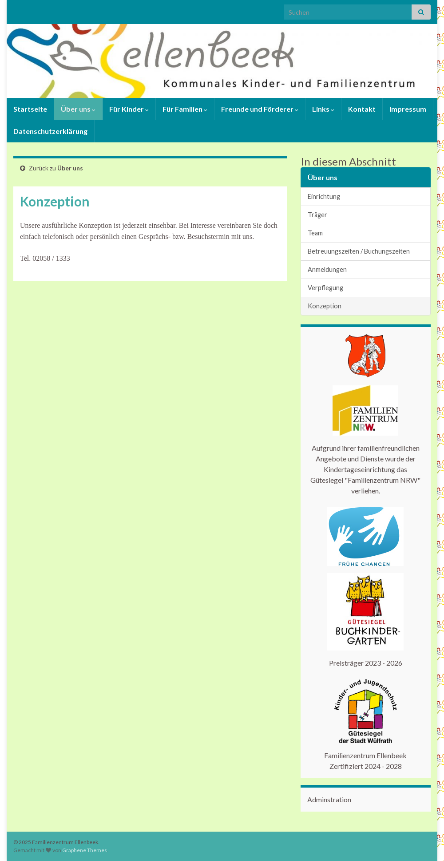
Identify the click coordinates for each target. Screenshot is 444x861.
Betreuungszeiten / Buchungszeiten (359, 251)
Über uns (78, 109)
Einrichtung (324, 196)
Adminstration (329, 799)
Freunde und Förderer (259, 109)
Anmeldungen (327, 269)
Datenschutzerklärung (50, 131)
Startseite (30, 109)
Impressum (407, 109)
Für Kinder (129, 109)
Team (315, 233)
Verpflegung (325, 287)
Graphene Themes (84, 850)
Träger (317, 214)
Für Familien (185, 109)
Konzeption (324, 306)
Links (323, 109)
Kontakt (362, 109)
